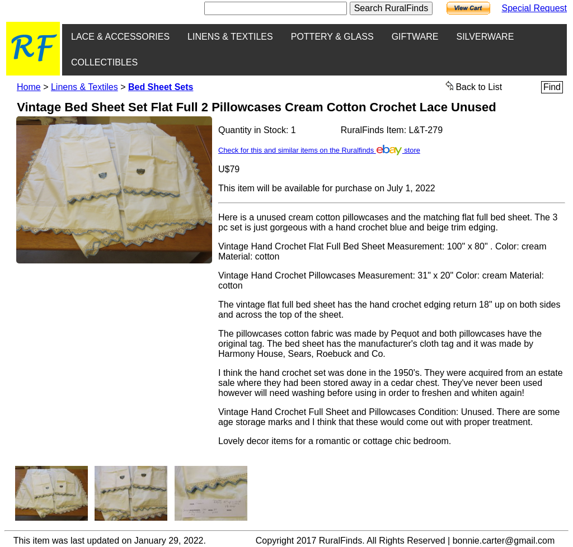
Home (29, 87)
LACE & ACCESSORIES (120, 36)
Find (552, 87)
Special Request (534, 8)
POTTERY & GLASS (332, 36)
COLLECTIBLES (104, 62)
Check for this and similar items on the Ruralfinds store (319, 150)
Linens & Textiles (84, 87)
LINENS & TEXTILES (230, 36)
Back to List (473, 86)
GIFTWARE (415, 36)
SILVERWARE (485, 36)
